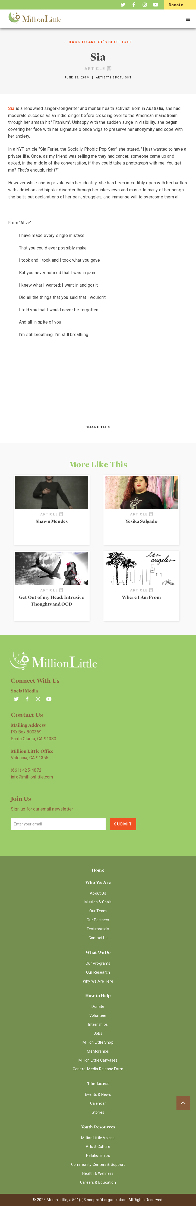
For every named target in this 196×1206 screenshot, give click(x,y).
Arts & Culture (98, 1146)
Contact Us (98, 938)
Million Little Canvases (98, 1060)
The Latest (98, 1083)
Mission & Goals (98, 902)
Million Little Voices (98, 1138)
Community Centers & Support (98, 1164)
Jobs (98, 1033)
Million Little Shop (98, 1042)
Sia (11, 108)
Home (98, 870)
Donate (97, 1006)
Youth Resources (98, 1127)
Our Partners (98, 920)
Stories (98, 1112)
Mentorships (98, 1051)
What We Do (98, 952)
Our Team (98, 911)
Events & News (98, 1094)
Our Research (98, 972)
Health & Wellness (97, 1173)
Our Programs (98, 963)
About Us (98, 893)
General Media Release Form (98, 1069)
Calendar (98, 1103)
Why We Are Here (98, 981)
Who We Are (98, 882)
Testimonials (98, 929)
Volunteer (98, 1015)
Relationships (98, 1155)
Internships (98, 1024)
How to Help (98, 995)
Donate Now (176, 8)
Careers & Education (98, 1182)
